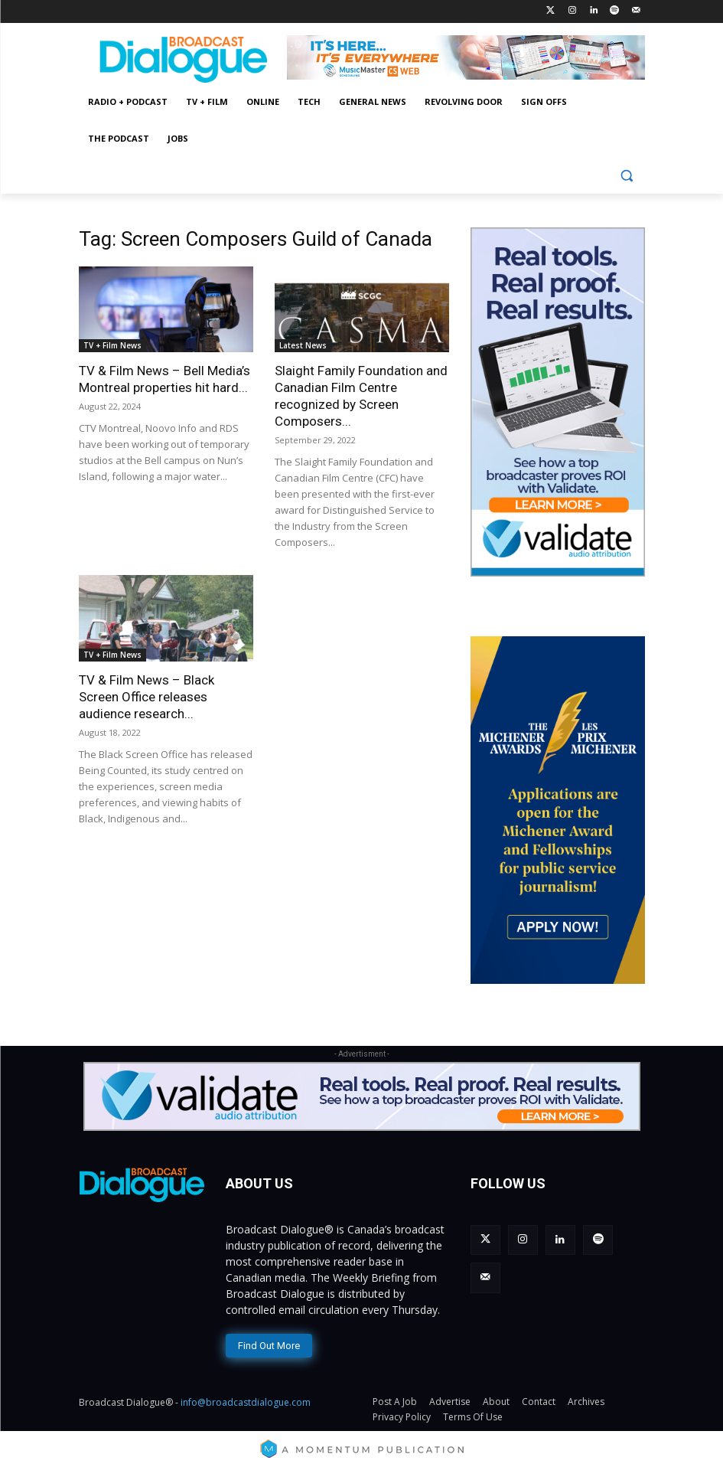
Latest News (303, 345)
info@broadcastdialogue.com (246, 1399)
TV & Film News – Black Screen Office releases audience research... (146, 696)
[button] (627, 176)
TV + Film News (112, 345)
